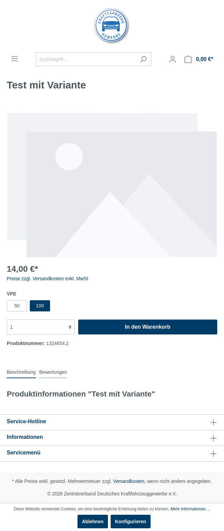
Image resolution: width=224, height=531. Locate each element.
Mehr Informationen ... (190, 509)
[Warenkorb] (198, 59)
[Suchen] (143, 59)
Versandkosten (128, 481)
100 (40, 305)
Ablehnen (93, 521)
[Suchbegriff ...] (86, 59)
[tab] (21, 372)
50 (17, 305)
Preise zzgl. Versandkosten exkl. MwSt (47, 278)
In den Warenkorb (148, 327)
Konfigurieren (130, 521)
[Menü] (14, 58)
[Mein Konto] (172, 59)
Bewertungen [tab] (53, 372)
